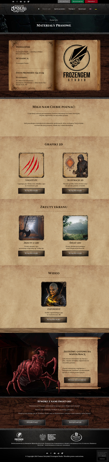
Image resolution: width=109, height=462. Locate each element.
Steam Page (64, 1)
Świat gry (46, 9)
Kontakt (82, 9)
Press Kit (91, 1)
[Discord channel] (13, 1)
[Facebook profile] (17, 1)
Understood (102, 458)
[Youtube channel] (20, 1)
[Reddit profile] (24, 1)
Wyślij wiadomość (77, 380)
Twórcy (72, 9)
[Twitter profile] (28, 1)
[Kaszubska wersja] (96, 9)
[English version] (90, 9)
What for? (104, 455)
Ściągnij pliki (31, 190)
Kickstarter (78, 1)
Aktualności (59, 9)
